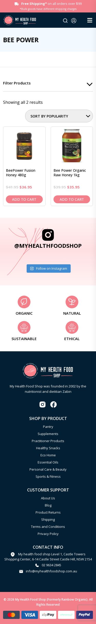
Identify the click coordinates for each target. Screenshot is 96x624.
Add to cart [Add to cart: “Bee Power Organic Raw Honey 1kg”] (72, 199)
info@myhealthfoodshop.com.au (51, 571)
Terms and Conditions (48, 526)
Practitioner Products (48, 441)
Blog (48, 505)
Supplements (48, 433)
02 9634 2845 (51, 565)
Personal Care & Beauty (48, 469)
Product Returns (48, 512)
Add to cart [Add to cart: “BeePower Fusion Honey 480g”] (24, 199)
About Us (48, 498)
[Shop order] (59, 116)
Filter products (17, 82)
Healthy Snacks (48, 448)
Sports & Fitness (48, 476)
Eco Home (48, 455)
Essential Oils (48, 462)
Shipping (48, 519)
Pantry (48, 426)
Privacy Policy (48, 533)
